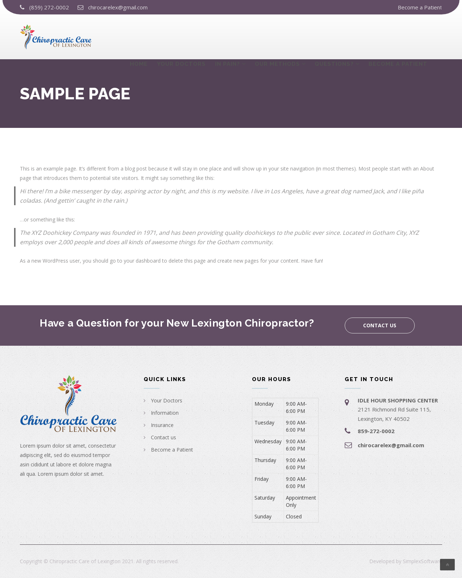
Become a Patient (420, 7)
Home (139, 35)
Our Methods (277, 35)
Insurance (162, 425)
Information (165, 412)
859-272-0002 (376, 431)
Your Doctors (181, 35)
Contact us (379, 325)
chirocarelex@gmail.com (118, 7)
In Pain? (227, 35)
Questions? (334, 35)
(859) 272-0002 (49, 7)
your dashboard (142, 260)
